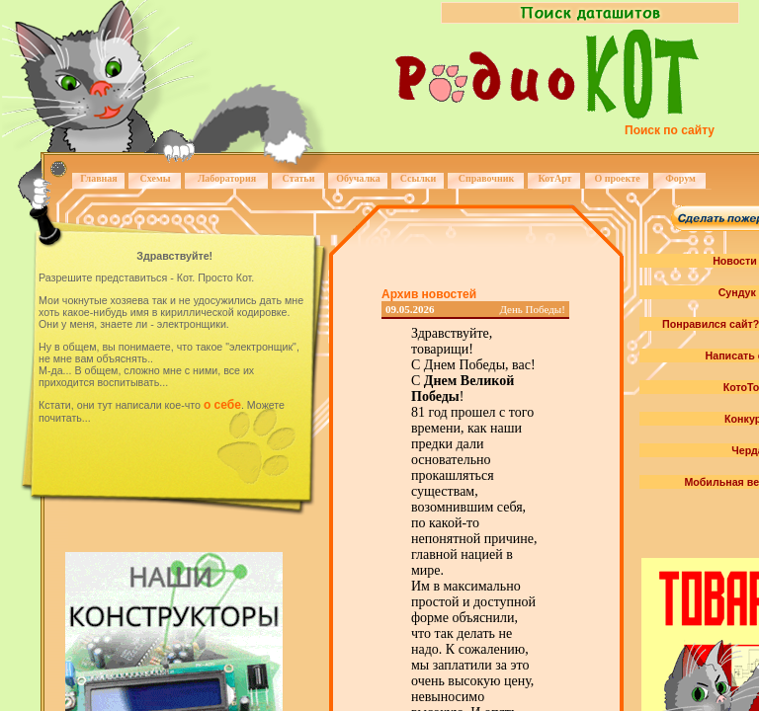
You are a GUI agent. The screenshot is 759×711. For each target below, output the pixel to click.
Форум (680, 178)
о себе (222, 405)
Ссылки (418, 178)
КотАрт (554, 178)
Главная (98, 178)
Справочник (487, 178)
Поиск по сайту (670, 130)
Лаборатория (227, 178)
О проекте (616, 178)
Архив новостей (428, 294)
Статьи (299, 178)
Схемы (154, 178)
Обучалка (358, 178)
